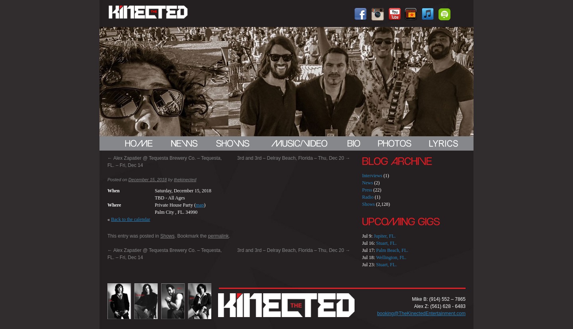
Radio (368, 197)
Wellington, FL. (391, 257)
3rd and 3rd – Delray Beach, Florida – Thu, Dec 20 (293, 158)
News (367, 183)
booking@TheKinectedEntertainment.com (421, 313)
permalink (218, 236)
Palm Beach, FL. (392, 250)
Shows (167, 236)
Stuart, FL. (386, 243)
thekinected (185, 179)
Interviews (372, 175)
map (200, 205)
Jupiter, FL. (385, 236)
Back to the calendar (130, 219)
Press (367, 190)
